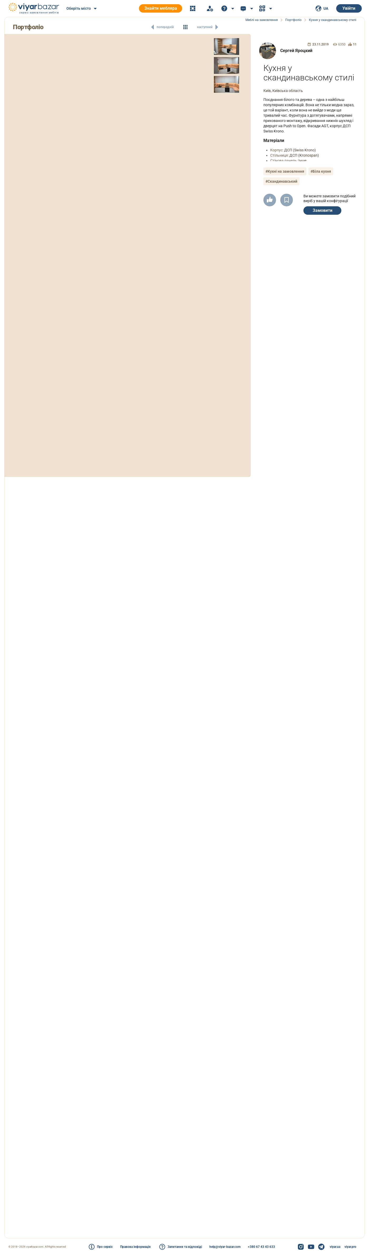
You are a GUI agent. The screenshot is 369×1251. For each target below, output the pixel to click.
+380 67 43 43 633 (261, 1247)
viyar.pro (350, 1247)
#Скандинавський (281, 181)
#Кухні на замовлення (284, 171)
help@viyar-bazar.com (224, 1247)
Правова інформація (135, 1247)
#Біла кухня (321, 171)
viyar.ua (335, 1247)
